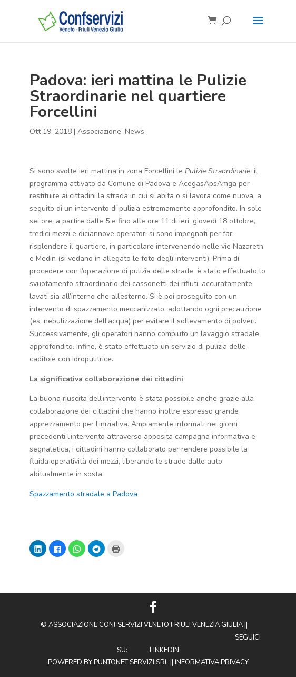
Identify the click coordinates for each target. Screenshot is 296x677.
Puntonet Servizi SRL (131, 662)
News (134, 131)
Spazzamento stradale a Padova (83, 494)
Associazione (99, 131)
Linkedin (164, 650)
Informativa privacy (212, 662)
